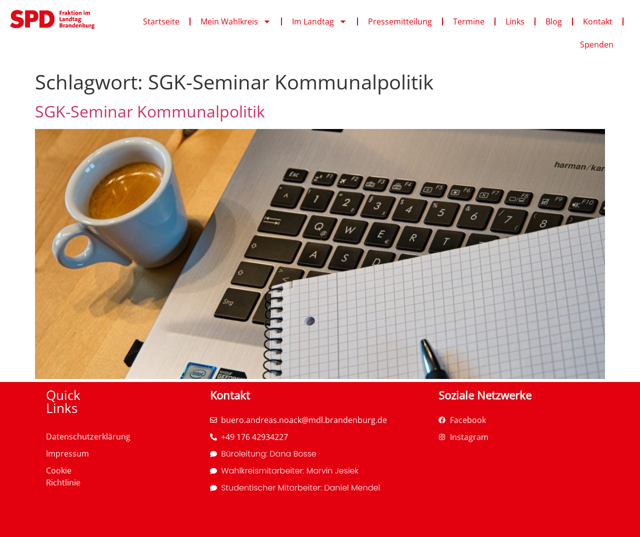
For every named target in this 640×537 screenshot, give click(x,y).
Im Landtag (319, 21)
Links (515, 21)
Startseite (161, 21)
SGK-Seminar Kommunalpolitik (150, 111)
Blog (554, 21)
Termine (468, 21)
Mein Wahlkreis (235, 21)
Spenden (597, 44)
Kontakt (597, 21)
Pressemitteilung (400, 21)
